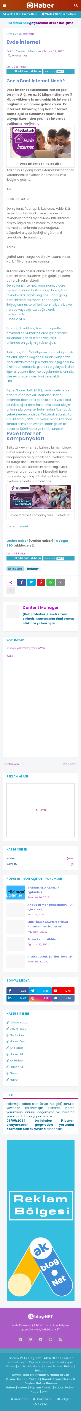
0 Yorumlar (19, 55)
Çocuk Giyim (51, 1379)
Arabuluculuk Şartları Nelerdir (50, 956)
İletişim (64, 1399)
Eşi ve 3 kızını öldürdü (43, 939)
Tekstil (34, 1379)
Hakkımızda (42, 1399)
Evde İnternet (17, 526)
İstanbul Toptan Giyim (22, 1362)
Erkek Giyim (65, 1362)
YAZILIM (40, 864)
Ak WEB (40, 810)
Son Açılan (32, 879)
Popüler (13, 879)
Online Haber (17, 1022)
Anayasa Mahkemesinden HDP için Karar (50, 907)
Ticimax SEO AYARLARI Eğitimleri (43, 890)
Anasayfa (19, 1399)
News (12, 1073)
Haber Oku (15, 1041)
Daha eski (69, 764)
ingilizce (45, 1350)
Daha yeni (12, 764)
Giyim (16, 1375)
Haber (40, 858)
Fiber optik (15, 319)
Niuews (11, 1366)
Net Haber (15, 1035)
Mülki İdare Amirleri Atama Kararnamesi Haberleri (47, 924)
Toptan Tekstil (40, 1387)
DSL (9, 381)
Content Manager (41, 607)
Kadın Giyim (47, 1362)
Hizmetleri (59, 14)
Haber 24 (14, 1054)
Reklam (28, 34)
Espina (57, 1366)
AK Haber (14, 1048)
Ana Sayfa (13, 34)
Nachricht (24, 1366)
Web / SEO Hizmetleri (20, 14)
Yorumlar (53, 879)
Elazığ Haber (17, 1029)
